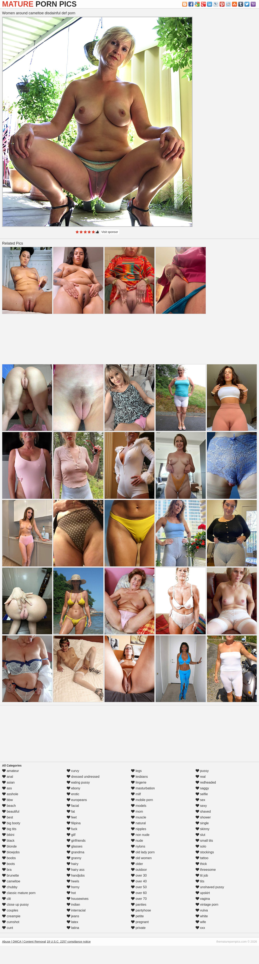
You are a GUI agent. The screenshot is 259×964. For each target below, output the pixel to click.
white (201, 916)
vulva (201, 910)
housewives (78, 898)
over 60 (139, 893)
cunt (7, 928)
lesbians (139, 776)
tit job (201, 875)
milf (136, 794)
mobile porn (142, 800)
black (8, 840)
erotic (73, 794)
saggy (202, 788)
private (138, 928)
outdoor (139, 869)
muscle (138, 817)
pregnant (140, 922)
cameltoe (11, 881)
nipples (138, 829)
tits (199, 881)
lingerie (138, 782)
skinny (202, 829)
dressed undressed (83, 776)
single (202, 823)
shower (203, 817)
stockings (204, 852)
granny (74, 858)
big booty (11, 823)
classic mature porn (18, 893)
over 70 (139, 898)
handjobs (76, 875)
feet (72, 817)
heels (73, 881)
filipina (74, 823)
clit (6, 898)
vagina (202, 898)
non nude (140, 835)
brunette (10, 875)
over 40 (139, 881)
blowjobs (11, 852)
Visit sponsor (109, 232)
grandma (75, 852)
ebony (73, 788)
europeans (77, 800)
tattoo (201, 858)
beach (9, 805)
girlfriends (76, 840)
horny (73, 887)
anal (7, 776)
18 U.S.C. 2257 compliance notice (69, 941)
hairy (72, 864)
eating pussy (78, 782)
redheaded (205, 782)
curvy (73, 771)
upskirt (202, 893)
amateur (10, 771)
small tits (204, 840)
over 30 (139, 875)
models (138, 805)
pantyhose (141, 910)
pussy (202, 771)
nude (137, 840)
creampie (11, 916)
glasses (75, 846)
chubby (9, 887)
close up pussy (15, 904)
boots (8, 864)
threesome (205, 869)
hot (71, 893)
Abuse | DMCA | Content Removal (24, 941)
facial (73, 805)
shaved (203, 811)
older (137, 864)
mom (137, 811)
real (200, 776)
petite (137, 916)
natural (138, 823)
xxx (200, 928)
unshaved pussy (209, 887)
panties (138, 904)
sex (200, 800)
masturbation (143, 788)
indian (73, 904)
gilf (71, 835)
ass (7, 788)
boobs (9, 858)
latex (72, 922)
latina (73, 928)
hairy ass (75, 869)
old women (141, 858)
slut (200, 835)
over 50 (139, 887)
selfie (201, 794)
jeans (73, 916)
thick (201, 864)
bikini (8, 835)
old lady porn (143, 852)
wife (200, 922)
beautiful (10, 811)
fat (71, 811)
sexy (201, 805)
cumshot (10, 922)
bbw (7, 800)
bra (7, 869)
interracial (76, 910)
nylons (138, 846)
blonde (9, 846)
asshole (10, 794)
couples (10, 910)
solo (200, 846)
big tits (9, 829)
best (7, 817)
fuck (72, 829)
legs (136, 771)
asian (8, 782)
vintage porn (207, 904)
